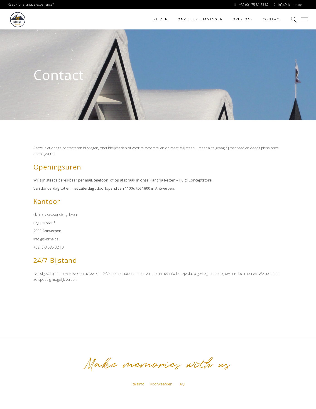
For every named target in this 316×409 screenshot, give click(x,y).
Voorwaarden (161, 384)
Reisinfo (138, 384)
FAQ (181, 384)
